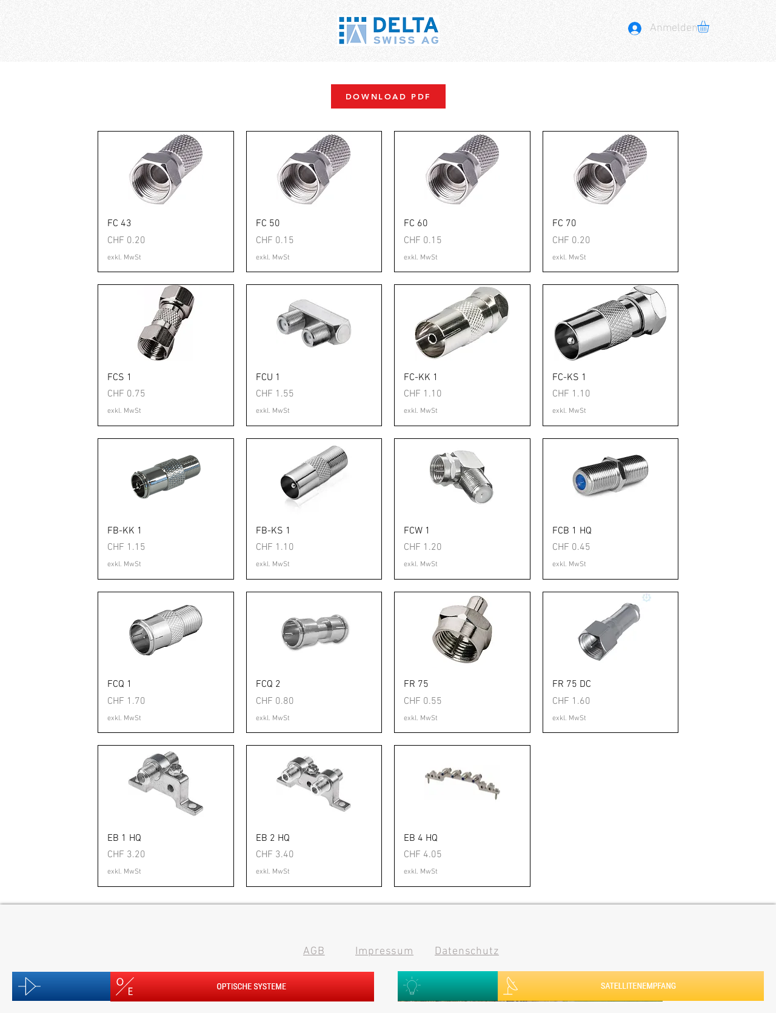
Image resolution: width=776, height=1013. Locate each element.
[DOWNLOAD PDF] (388, 96)
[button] (710, 27)
